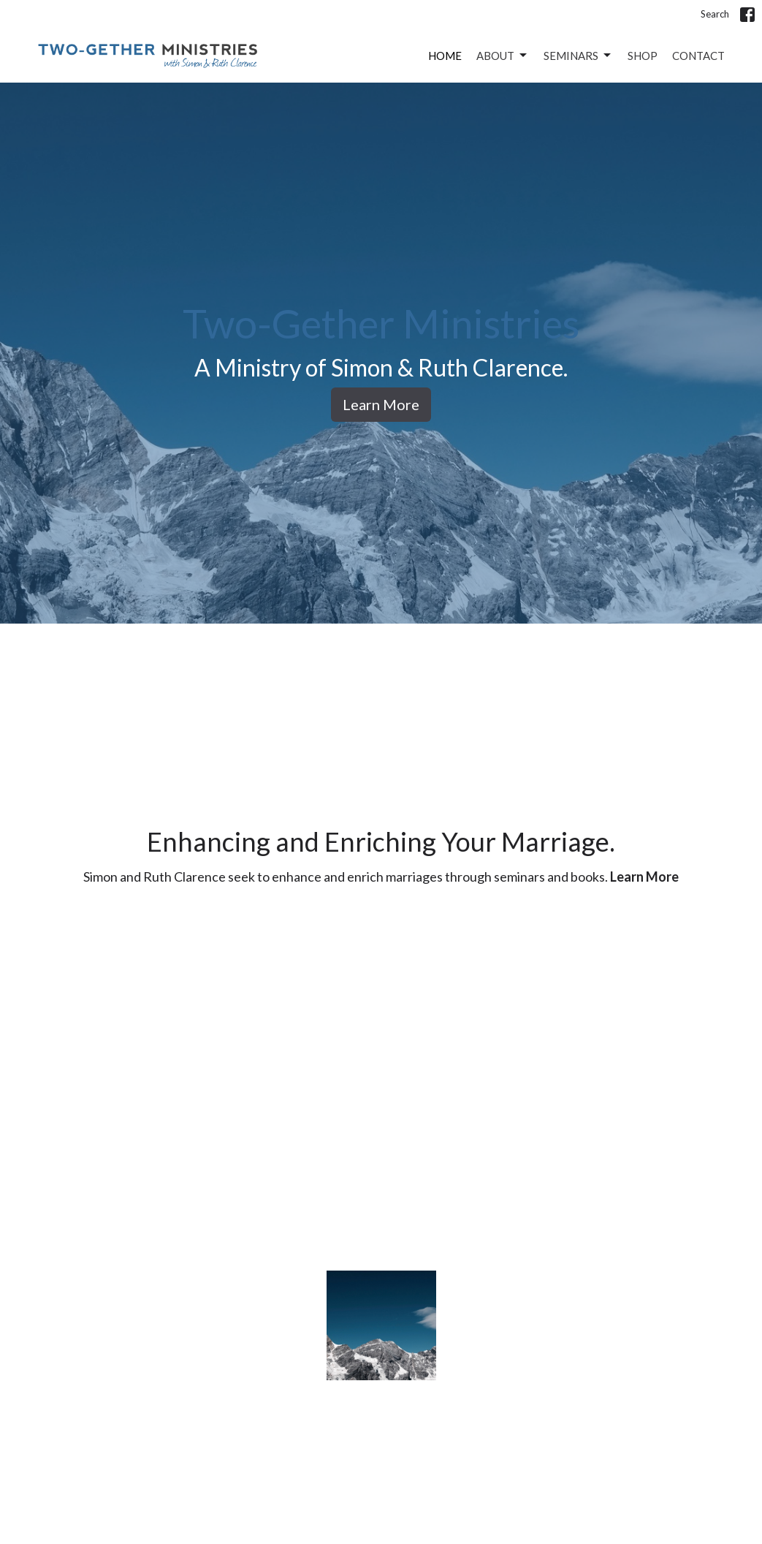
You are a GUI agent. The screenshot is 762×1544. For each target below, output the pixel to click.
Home (445, 55)
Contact (698, 55)
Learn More (381, 404)
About (502, 55)
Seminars (578, 55)
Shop (643, 55)
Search (715, 14)
